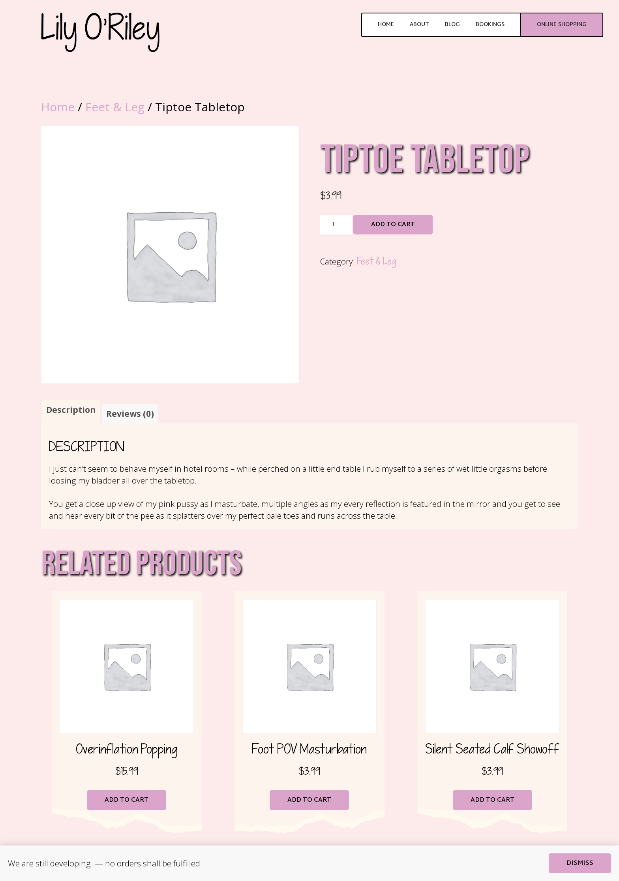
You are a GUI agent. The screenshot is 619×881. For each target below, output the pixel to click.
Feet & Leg (114, 107)
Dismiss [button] (579, 863)
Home (386, 25)
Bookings (490, 25)
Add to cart (393, 225)
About (419, 25)
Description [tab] (71, 409)
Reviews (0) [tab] (130, 413)
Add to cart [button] (126, 800)
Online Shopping (562, 25)
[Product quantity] (336, 224)
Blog (452, 25)
